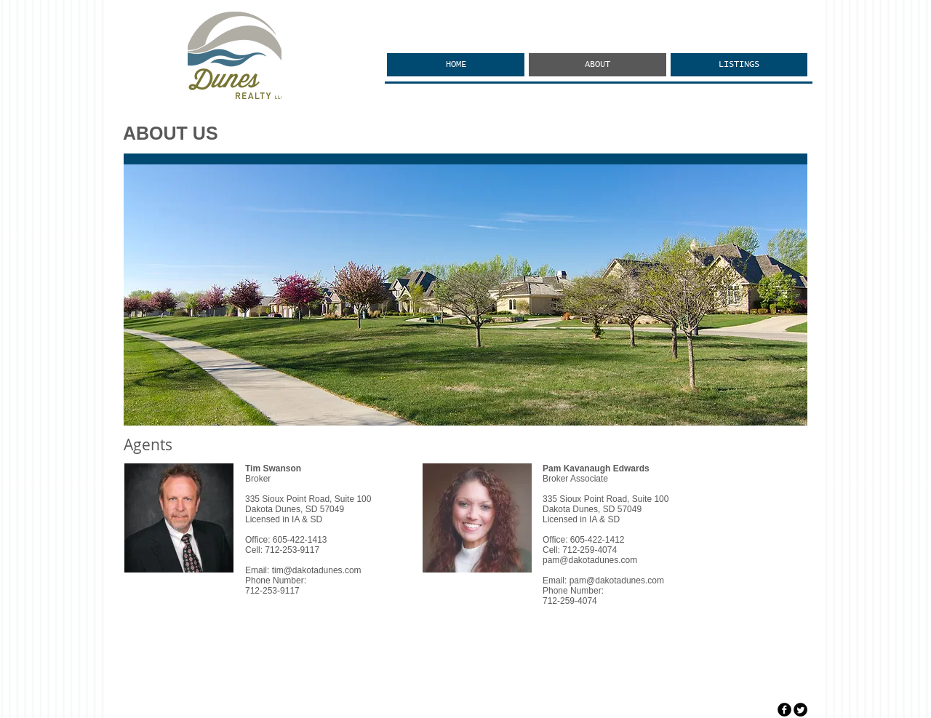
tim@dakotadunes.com (316, 570)
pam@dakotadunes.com (617, 580)
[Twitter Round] (800, 710)
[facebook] (784, 710)
